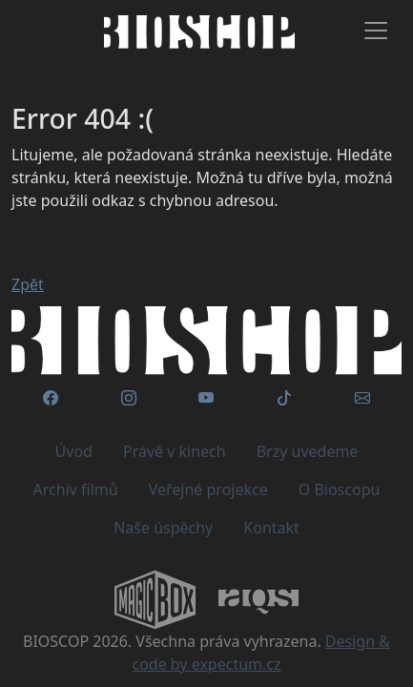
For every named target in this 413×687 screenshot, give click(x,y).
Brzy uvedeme (308, 451)
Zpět (27, 284)
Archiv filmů (75, 489)
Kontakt (271, 527)
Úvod (74, 451)
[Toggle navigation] (376, 30)
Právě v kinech (174, 451)
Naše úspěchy (163, 527)
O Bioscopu (340, 489)
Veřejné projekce (208, 489)
